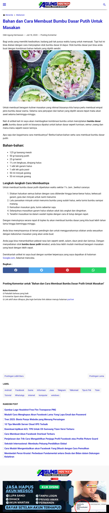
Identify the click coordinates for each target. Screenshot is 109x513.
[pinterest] (67, 270)
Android (8, 390)
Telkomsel (74, 390)
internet (31, 395)
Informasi (41, 390)
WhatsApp (19, 395)
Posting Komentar (49, 35)
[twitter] (42, 270)
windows (55, 395)
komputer (43, 395)
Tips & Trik (86, 390)
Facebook (19, 390)
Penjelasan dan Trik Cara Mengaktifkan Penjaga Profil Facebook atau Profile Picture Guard (51, 438)
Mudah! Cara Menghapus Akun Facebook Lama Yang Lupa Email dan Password (45, 414)
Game (30, 390)
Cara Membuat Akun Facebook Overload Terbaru (29, 434)
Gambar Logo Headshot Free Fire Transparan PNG (30, 409)
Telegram (62, 390)
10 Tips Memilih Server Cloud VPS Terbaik (26, 424)
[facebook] (16, 270)
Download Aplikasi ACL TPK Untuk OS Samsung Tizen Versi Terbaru (39, 429)
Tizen (97, 390)
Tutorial (8, 395)
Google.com (9, 258)
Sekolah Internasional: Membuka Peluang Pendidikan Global (35, 443)
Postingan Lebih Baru (14, 376)
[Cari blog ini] (104, 4)
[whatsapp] (93, 270)
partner (70, 299)
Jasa (51, 390)
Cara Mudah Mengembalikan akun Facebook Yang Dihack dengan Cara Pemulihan (46, 448)
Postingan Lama (96, 376)
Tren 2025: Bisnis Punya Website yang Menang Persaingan (34, 419)
